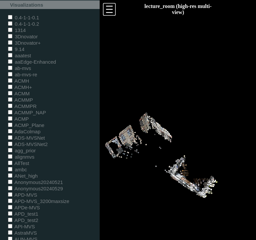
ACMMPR (22, 106)
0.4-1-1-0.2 (23, 24)
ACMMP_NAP (27, 112)
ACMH (18, 81)
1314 (17, 30)
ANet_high (23, 176)
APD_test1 (23, 214)
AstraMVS (22, 233)
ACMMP (20, 100)
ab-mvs (19, 68)
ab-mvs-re (22, 74)
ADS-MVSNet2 (28, 144)
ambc (17, 169)
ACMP (18, 119)
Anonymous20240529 (35, 188)
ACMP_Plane (26, 125)
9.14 (16, 49)
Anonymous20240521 (35, 182)
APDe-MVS (24, 207)
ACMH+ (20, 87)
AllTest (18, 163)
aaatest (19, 55)
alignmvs (21, 157)
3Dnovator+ (24, 43)
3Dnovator (23, 36)
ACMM (19, 93)
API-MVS (21, 226)
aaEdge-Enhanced (32, 62)
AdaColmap (24, 131)
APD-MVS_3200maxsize (38, 201)
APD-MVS (22, 195)
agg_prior (22, 150)
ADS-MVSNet (26, 138)
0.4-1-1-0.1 (23, 17)
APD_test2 (23, 220)
